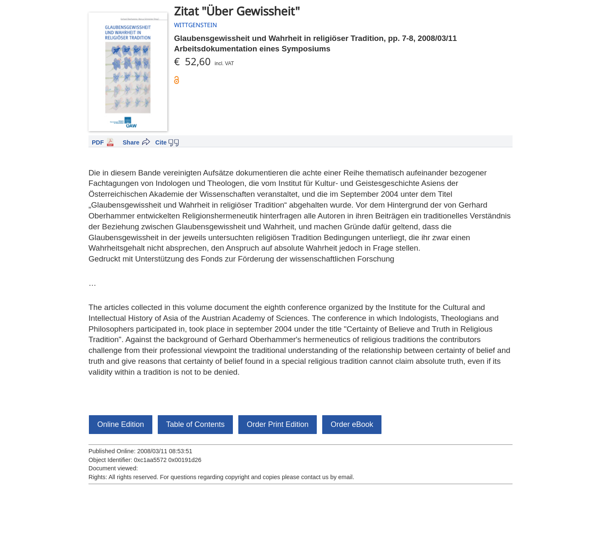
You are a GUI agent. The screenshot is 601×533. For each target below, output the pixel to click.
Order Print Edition (277, 424)
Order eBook (352, 424)
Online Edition (120, 424)
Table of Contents (195, 424)
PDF (98, 142)
